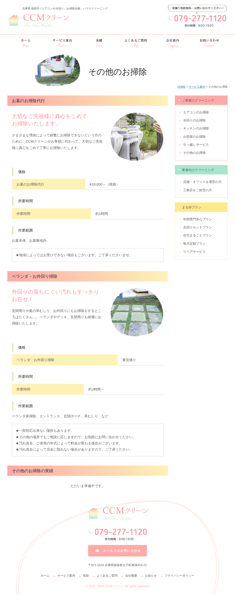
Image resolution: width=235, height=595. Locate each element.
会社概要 (131, 575)
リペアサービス (194, 251)
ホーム (45, 575)
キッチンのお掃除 (196, 128)
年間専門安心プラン (197, 219)
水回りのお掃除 (194, 120)
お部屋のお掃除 (194, 136)
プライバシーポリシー (179, 575)
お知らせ (151, 575)
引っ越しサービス (196, 144)
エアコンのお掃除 (196, 112)
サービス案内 (197, 86)
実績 (86, 575)
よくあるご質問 (107, 575)
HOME (181, 86)
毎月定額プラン (194, 243)
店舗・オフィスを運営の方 (202, 182)
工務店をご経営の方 (197, 190)
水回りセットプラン (197, 227)
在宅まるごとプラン (197, 235)
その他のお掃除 (194, 152)
